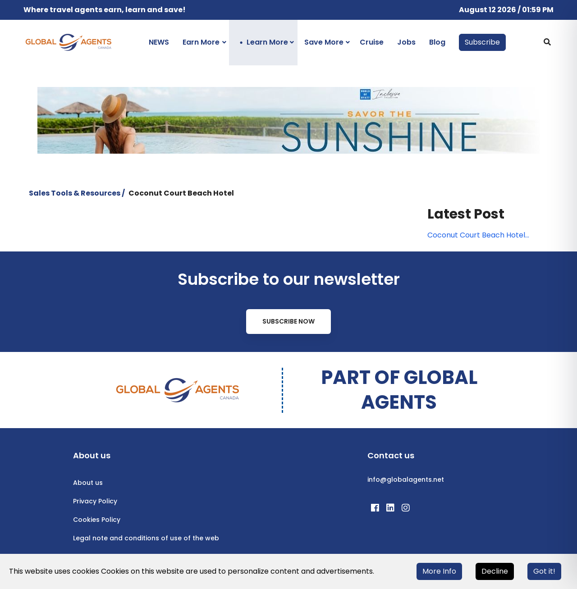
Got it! (544, 571)
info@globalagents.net (405, 479)
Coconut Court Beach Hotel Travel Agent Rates (476, 235)
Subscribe (482, 42)
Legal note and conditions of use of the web (146, 538)
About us (88, 482)
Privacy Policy (95, 501)
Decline (494, 571)
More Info (439, 571)
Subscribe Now (288, 321)
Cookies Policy (96, 519)
